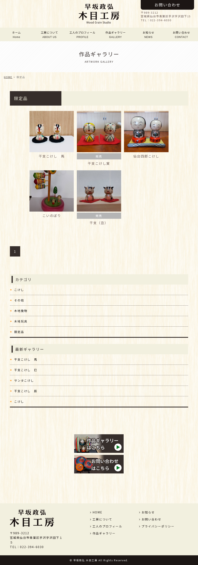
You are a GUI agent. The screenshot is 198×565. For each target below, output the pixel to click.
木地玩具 (20, 321)
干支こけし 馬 (25, 359)
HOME (8, 77)
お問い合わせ (167, 4)
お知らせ (148, 35)
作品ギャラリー (115, 35)
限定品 (19, 332)
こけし (19, 290)
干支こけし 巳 (25, 370)
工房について (49, 35)
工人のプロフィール (82, 35)
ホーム (16, 35)
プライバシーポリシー (158, 526)
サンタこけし (24, 380)
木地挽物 (20, 311)
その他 (19, 300)
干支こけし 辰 (25, 391)
